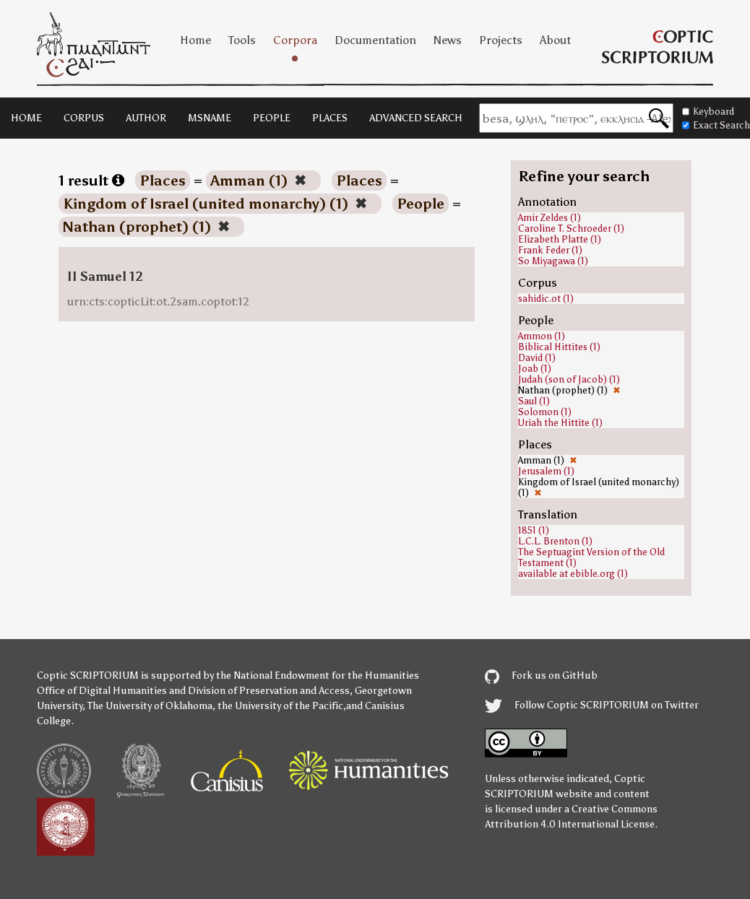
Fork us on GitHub (541, 675)
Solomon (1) (545, 412)
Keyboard (708, 111)
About (555, 40)
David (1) (537, 357)
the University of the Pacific (280, 706)
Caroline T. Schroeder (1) (571, 228)
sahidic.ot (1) (546, 298)
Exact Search (716, 125)
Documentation (375, 40)
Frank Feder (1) (550, 250)
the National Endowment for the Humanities (317, 675)
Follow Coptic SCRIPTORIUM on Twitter (592, 705)
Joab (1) (534, 368)
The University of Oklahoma (149, 706)
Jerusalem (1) (546, 471)
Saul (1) (534, 401)
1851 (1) (533, 530)
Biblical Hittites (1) (559, 347)
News (448, 40)
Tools (242, 40)
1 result (91, 180)
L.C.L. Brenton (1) (555, 541)
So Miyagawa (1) (553, 261)
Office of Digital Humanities (102, 691)
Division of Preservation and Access (269, 691)
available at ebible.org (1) (573, 573)
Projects (500, 40)
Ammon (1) (541, 336)
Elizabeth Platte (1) (559, 239)
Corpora (295, 40)
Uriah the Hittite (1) (560, 422)
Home (195, 40)
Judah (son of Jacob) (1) (569, 379)
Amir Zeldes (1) (549, 217)
